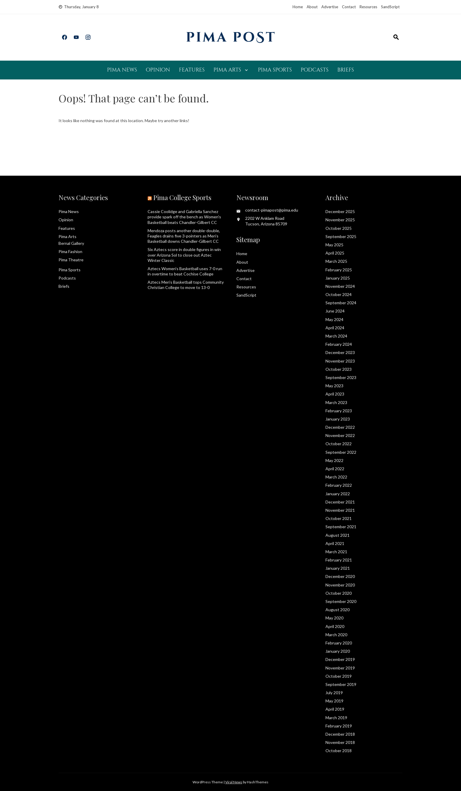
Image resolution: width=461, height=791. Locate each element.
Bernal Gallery (71, 243)
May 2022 (334, 460)
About (312, 6)
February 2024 (338, 344)
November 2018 (340, 742)
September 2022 (340, 452)
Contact (349, 6)
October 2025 (338, 228)
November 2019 (340, 667)
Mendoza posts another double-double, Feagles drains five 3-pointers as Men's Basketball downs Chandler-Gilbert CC (184, 236)
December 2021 (340, 501)
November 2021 (340, 510)
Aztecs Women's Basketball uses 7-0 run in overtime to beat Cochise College (185, 271)
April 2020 (334, 626)
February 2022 (338, 485)
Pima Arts (227, 70)
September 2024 (340, 302)
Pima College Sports (182, 197)
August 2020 (337, 609)
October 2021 (338, 518)
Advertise (329, 6)
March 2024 (336, 335)
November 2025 (340, 219)
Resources (368, 6)
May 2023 (334, 385)
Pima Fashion (70, 251)
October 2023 (338, 369)
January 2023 (337, 418)
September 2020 (340, 601)
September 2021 (340, 526)
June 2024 (335, 310)
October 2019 (338, 676)
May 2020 (334, 617)
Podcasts (314, 70)
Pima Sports (275, 70)
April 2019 (334, 709)
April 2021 (334, 543)
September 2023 (340, 377)
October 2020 (338, 593)
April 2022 (334, 468)
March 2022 (336, 476)
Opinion (158, 70)
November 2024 (340, 286)
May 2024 (334, 319)
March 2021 (336, 551)
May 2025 (334, 244)
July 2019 (334, 692)
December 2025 (340, 211)
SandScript (390, 6)
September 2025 (340, 236)
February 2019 (338, 725)
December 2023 (340, 352)
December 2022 (340, 427)
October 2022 (338, 443)
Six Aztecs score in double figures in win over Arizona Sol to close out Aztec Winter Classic (184, 254)
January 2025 (337, 277)
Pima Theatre (71, 259)
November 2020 (340, 584)
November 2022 (340, 435)
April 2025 (334, 252)
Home (298, 6)
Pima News (122, 70)
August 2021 (337, 535)
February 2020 (338, 642)
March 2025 (336, 261)
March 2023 (336, 402)
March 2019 (336, 717)
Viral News (233, 782)
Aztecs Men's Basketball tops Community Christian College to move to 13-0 (186, 285)
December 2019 (340, 659)
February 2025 (338, 269)
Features (192, 70)
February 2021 (338, 559)
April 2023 (334, 393)
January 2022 (337, 493)
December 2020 (340, 576)
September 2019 (340, 684)
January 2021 (337, 568)
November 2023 (340, 360)
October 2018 (338, 750)
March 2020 (336, 634)
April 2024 (334, 327)
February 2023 (338, 410)
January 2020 (337, 651)
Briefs (345, 70)
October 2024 (338, 294)
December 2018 (340, 734)
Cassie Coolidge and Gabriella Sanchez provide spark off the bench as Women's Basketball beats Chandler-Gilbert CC (184, 217)
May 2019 (334, 700)
